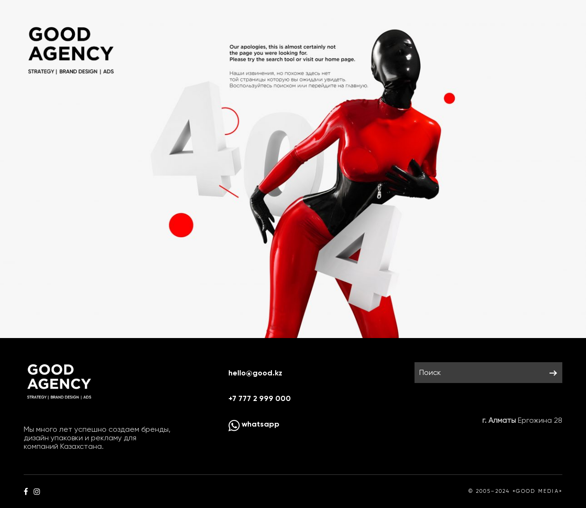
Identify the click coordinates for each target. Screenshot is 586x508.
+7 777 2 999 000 (259, 398)
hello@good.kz (255, 372)
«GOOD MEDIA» (537, 491)
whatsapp (253, 423)
